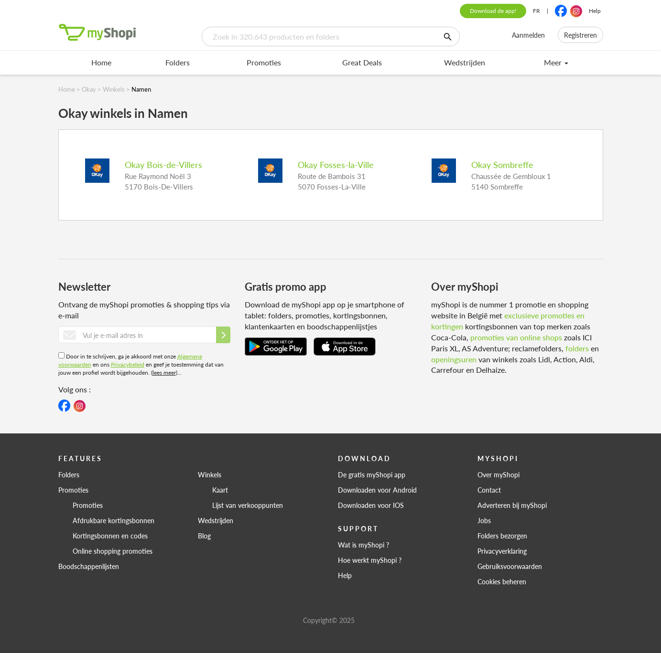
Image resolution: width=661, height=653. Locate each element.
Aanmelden (528, 35)
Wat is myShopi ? (363, 544)
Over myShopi (498, 474)
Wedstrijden (464, 62)
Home (101, 62)
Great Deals (362, 62)
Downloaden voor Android (377, 490)
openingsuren (454, 359)
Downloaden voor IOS (371, 505)
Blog (204, 535)
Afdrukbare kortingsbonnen (113, 520)
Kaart (220, 490)
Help (595, 11)
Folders (177, 62)
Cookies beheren (501, 581)
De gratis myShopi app (371, 474)
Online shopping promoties (112, 551)
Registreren (580, 35)
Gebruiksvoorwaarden (509, 566)
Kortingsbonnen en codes (110, 535)
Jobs (484, 520)
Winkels (209, 474)
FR (536, 11)
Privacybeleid (127, 364)
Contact (489, 490)
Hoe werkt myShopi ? (369, 560)
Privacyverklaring (502, 551)
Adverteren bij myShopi (512, 505)
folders (577, 348)
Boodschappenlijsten (88, 566)
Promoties (264, 62)
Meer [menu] (556, 62)
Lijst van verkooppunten (247, 505)
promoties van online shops (516, 337)
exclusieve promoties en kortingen (508, 321)
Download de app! (493, 11)
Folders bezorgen (502, 535)
